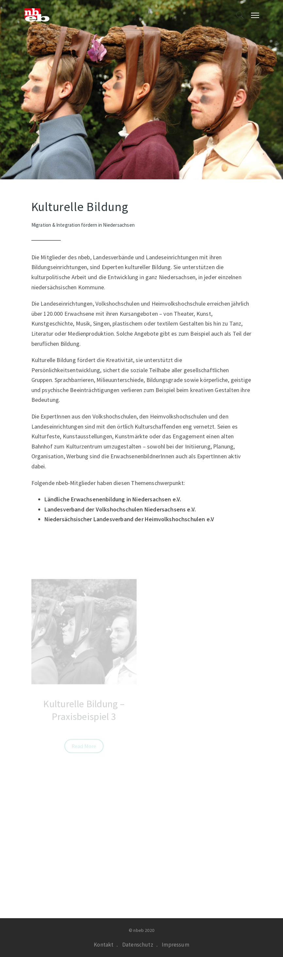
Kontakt (103, 944)
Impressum (175, 944)
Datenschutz (137, 944)
